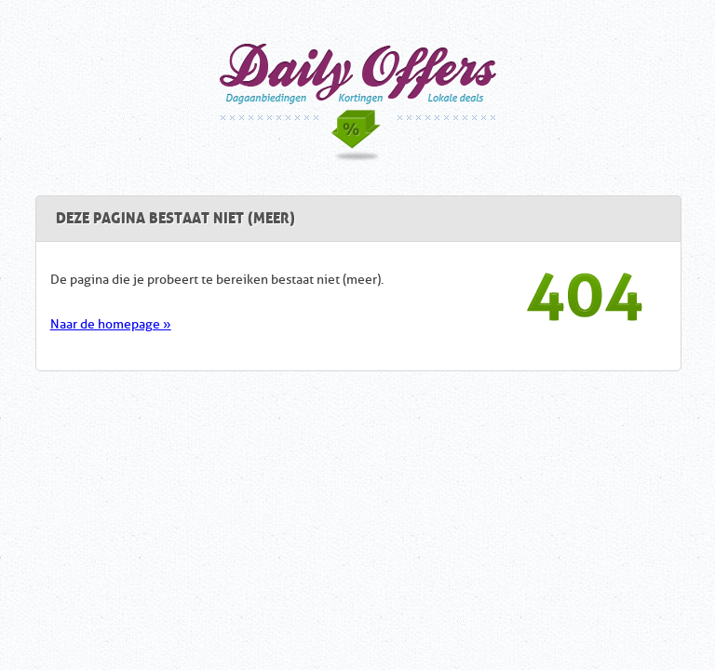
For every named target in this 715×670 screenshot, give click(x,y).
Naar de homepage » (110, 324)
